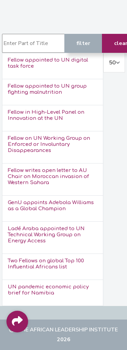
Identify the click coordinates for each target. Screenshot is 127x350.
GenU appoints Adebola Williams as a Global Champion (51, 206)
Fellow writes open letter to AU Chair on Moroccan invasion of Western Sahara (48, 176)
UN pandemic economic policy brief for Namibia (48, 290)
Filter (83, 43)
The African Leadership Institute (67, 329)
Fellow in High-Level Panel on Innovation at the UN (46, 115)
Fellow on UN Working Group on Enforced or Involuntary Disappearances (49, 144)
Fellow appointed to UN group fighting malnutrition (47, 89)
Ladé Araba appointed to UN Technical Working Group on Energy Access (46, 235)
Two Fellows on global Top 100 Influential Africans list (46, 264)
